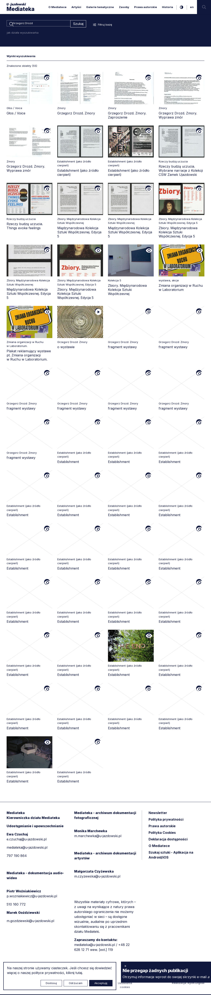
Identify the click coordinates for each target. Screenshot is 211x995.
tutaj (78, 973)
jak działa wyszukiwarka (23, 33)
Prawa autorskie (145, 7)
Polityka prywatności (166, 820)
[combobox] (38, 24)
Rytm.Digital (196, 983)
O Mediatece (57, 7)
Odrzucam (75, 983)
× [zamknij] (125, 966)
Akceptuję (100, 983)
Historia (167, 7)
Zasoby (124, 7)
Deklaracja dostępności (168, 840)
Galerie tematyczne (100, 7)
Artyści (76, 7)
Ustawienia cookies (125, 985)
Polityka (162, 833)
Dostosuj (51, 983)
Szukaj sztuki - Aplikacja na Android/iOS (171, 855)
